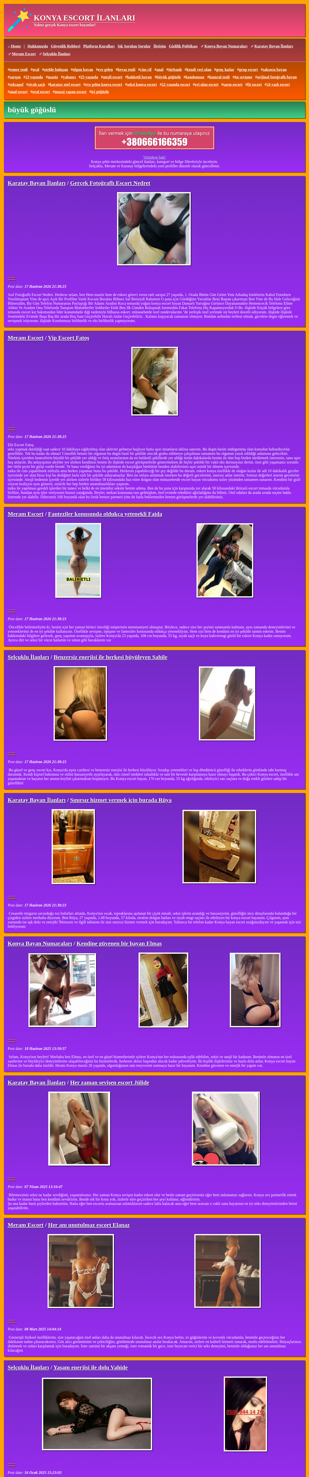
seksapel (16, 84)
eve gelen (105, 69)
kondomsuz (195, 77)
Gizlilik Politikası (183, 46)
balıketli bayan (139, 77)
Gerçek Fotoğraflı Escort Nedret (110, 183)
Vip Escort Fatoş (68, 338)
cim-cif (146, 69)
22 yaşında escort (176, 84)
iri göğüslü (100, 92)
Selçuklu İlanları (56, 54)
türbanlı (175, 69)
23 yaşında (34, 77)
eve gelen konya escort (103, 84)
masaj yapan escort (71, 92)
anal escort (19, 92)
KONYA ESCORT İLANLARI (84, 17)
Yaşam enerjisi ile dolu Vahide (90, 1367)
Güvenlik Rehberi (65, 46)
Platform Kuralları (99, 46)
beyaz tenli (126, 69)
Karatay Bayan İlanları (273, 46)
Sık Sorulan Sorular (134, 46)
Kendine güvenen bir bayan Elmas (119, 943)
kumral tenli (219, 77)
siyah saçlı (36, 84)
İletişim (160, 46)
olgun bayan (83, 69)
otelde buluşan (56, 69)
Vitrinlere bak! (154, 157)
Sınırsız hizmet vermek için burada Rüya (121, 800)
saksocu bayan (275, 69)
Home (16, 46)
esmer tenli (19, 69)
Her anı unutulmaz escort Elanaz (89, 1225)
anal (159, 69)
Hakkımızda (38, 46)
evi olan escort (206, 84)
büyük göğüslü (169, 77)
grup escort (248, 69)
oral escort (41, 92)
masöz (53, 77)
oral (36, 69)
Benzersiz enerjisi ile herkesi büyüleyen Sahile (110, 657)
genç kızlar (225, 69)
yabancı (69, 77)
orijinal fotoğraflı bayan (277, 77)
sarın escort (233, 84)
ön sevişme (243, 77)
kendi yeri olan (199, 69)
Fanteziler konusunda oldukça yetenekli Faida (105, 514)
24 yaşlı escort (278, 84)
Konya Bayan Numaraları (225, 46)
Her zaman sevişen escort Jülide (109, 1082)
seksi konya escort (142, 84)
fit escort (254, 84)
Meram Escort (24, 54)
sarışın (15, 77)
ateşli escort (112, 77)
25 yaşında (89, 77)
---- (11, 277)
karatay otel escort (65, 84)
